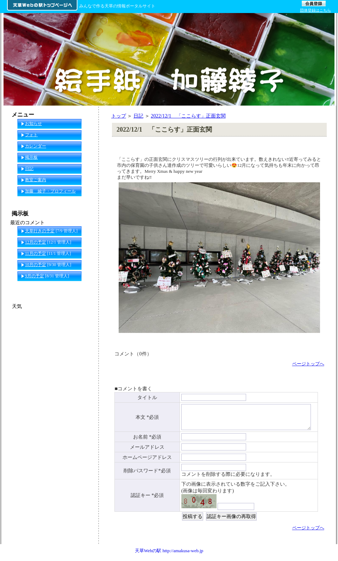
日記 (138, 116)
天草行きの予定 (40, 230)
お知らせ (33, 123)
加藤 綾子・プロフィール (50, 191)
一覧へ (84, 287)
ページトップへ (308, 363)
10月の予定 (35, 264)
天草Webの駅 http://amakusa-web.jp (169, 554)
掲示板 (31, 157)
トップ (118, 116)
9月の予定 (34, 275)
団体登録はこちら (315, 10)
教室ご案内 (35, 179)
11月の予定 (35, 253)
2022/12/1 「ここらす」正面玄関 (188, 116)
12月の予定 (35, 242)
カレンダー (35, 146)
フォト (31, 134)
